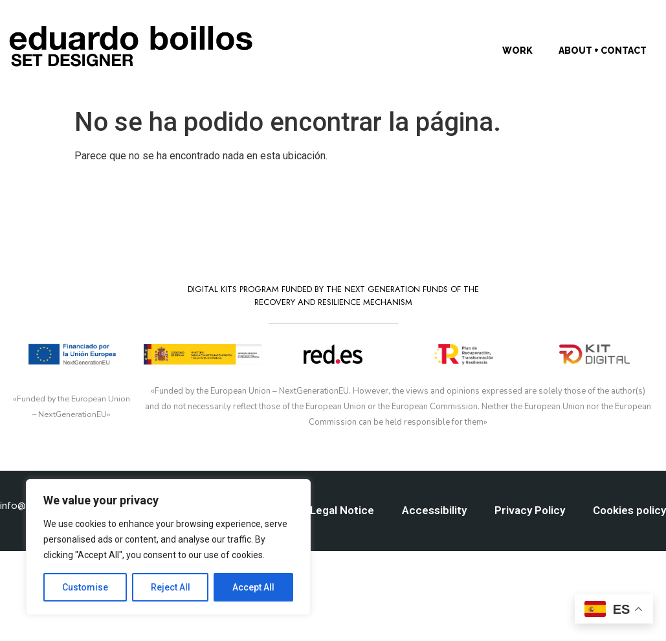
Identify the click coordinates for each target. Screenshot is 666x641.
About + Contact (603, 50)
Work (517, 50)
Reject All (170, 587)
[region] (168, 547)
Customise (85, 587)
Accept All (253, 587)
